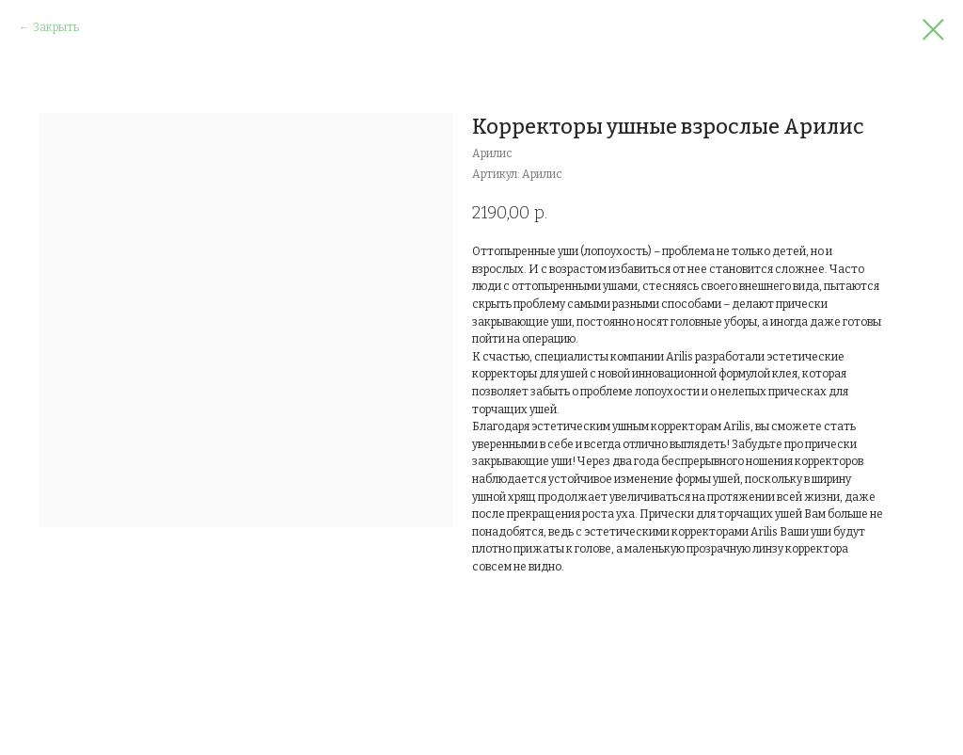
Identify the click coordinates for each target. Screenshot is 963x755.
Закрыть (56, 27)
